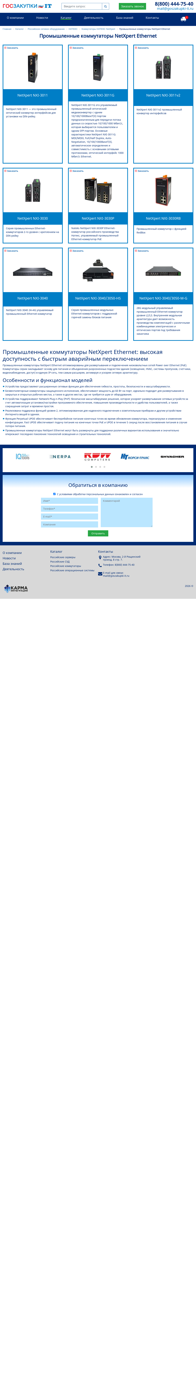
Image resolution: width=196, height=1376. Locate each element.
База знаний (124, 18)
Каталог (66, 18)
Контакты (152, 18)
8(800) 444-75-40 (174, 3)
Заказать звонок (132, 6)
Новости (42, 18)
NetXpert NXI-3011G (97, 95)
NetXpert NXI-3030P (98, 218)
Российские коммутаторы (65, 566)
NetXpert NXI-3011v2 (163, 95)
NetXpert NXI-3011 (32, 95)
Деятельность (94, 18)
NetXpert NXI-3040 (32, 298)
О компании (15, 18)
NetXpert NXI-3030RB (163, 218)
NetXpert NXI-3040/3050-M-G (163, 298)
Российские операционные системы (72, 570)
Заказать (11, 47)
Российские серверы (62, 557)
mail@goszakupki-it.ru (175, 8)
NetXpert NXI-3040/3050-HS (98, 298)
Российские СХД (60, 561)
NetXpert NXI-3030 (32, 218)
